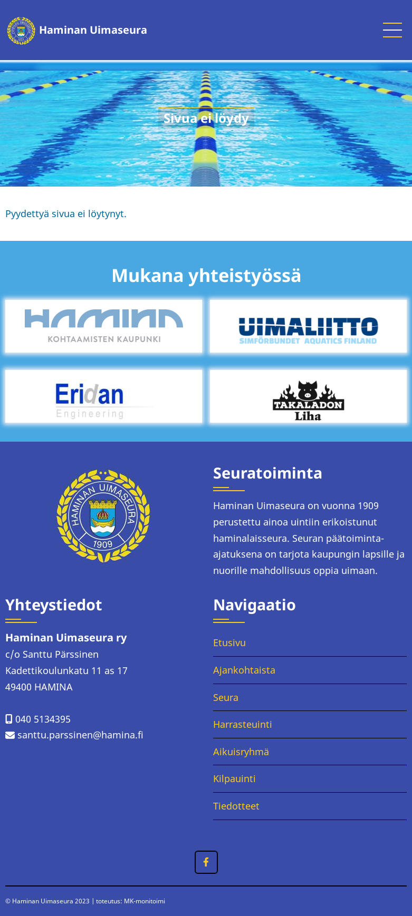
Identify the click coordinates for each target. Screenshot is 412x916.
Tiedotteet (236, 806)
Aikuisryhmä (241, 751)
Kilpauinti (234, 778)
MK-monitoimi (144, 900)
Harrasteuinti (242, 724)
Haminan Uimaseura (93, 30)
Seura (225, 697)
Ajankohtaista (244, 670)
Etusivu (229, 642)
